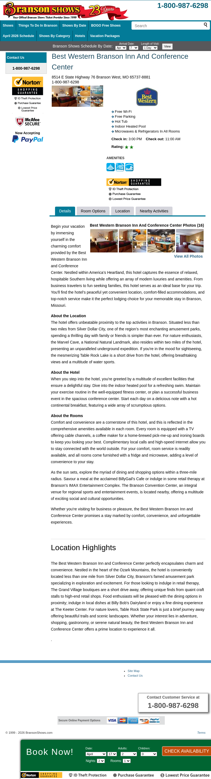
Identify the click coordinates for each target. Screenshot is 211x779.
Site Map (133, 671)
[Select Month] (96, 754)
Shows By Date (74, 25)
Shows (8, 25)
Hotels (80, 36)
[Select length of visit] (150, 48)
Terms (201, 732)
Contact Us (135, 675)
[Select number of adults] (128, 754)
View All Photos (188, 256)
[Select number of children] (149, 754)
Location (122, 211)
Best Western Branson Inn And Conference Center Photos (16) (146, 241)
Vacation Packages (105, 36)
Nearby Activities (154, 211)
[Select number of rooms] (127, 761)
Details (65, 211)
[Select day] (133, 48)
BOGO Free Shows (105, 25)
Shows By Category (54, 36)
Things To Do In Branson (37, 25)
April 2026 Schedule (18, 36)
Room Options (93, 211)
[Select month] (121, 48)
